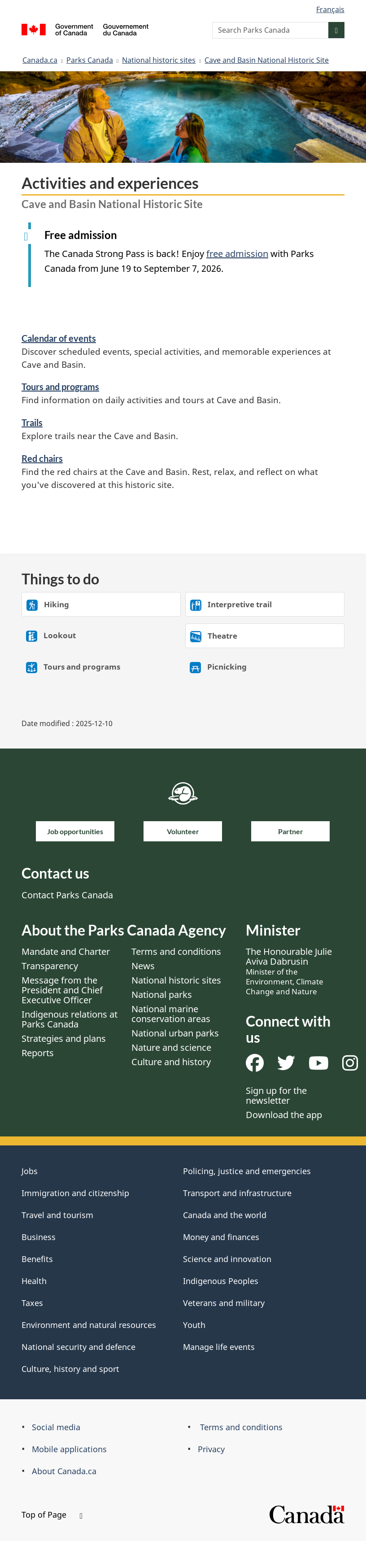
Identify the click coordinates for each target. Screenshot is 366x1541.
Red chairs (42, 458)
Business (39, 1237)
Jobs (30, 1171)
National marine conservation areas (170, 1014)
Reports (38, 1053)
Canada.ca (39, 60)
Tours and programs (60, 386)
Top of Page (52, 1514)
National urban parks (175, 1033)
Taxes (32, 1302)
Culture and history (171, 1062)
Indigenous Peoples (220, 1280)
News (143, 966)
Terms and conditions (176, 951)
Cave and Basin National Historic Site (267, 60)
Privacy (211, 1449)
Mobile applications (69, 1449)
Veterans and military (224, 1302)
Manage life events (219, 1346)
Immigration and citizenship (75, 1193)
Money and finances (221, 1237)
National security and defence (78, 1346)
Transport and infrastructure (237, 1193)
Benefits (37, 1259)
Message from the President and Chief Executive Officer (62, 990)
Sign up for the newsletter (276, 1095)
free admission (237, 254)
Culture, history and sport (70, 1368)
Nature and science (171, 1047)
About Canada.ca (64, 1471)
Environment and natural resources (89, 1324)
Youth (194, 1324)
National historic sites (159, 60)
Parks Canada (89, 60)
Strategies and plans (64, 1038)
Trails (32, 422)
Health (34, 1280)
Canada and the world (224, 1215)
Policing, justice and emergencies (247, 1171)
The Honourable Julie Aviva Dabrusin (289, 971)
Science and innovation (227, 1259)
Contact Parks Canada (67, 895)
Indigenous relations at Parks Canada (70, 1019)
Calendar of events (59, 338)
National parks (161, 994)
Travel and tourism (57, 1215)
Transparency (50, 966)
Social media (56, 1427)
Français (330, 9)
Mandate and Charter (66, 951)
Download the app (284, 1115)
